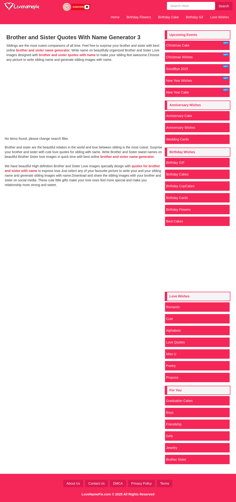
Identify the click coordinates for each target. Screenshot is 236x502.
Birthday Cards (177, 198)
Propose (172, 377)
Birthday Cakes (177, 174)
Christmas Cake (197, 44)
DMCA (118, 483)
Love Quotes (175, 342)
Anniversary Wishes (180, 127)
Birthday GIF (175, 162)
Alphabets (173, 330)
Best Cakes (174, 221)
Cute (169, 319)
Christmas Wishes (197, 56)
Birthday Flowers (139, 17)
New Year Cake (197, 91)
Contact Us (96, 483)
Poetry (171, 366)
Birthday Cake (168, 17)
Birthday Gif (194, 17)
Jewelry (171, 448)
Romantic (173, 307)
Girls (169, 436)
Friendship (173, 424)
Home (115, 17)
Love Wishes (219, 17)
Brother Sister (176, 459)
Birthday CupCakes (180, 186)
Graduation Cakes (179, 401)
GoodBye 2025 (197, 68)
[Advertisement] (84, 97)
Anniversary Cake (179, 116)
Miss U (171, 354)
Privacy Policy (141, 483)
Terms (164, 483)
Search (224, 6)
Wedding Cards (177, 139)
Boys (169, 412)
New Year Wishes (197, 79)
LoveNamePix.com (96, 494)
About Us (73, 483)
